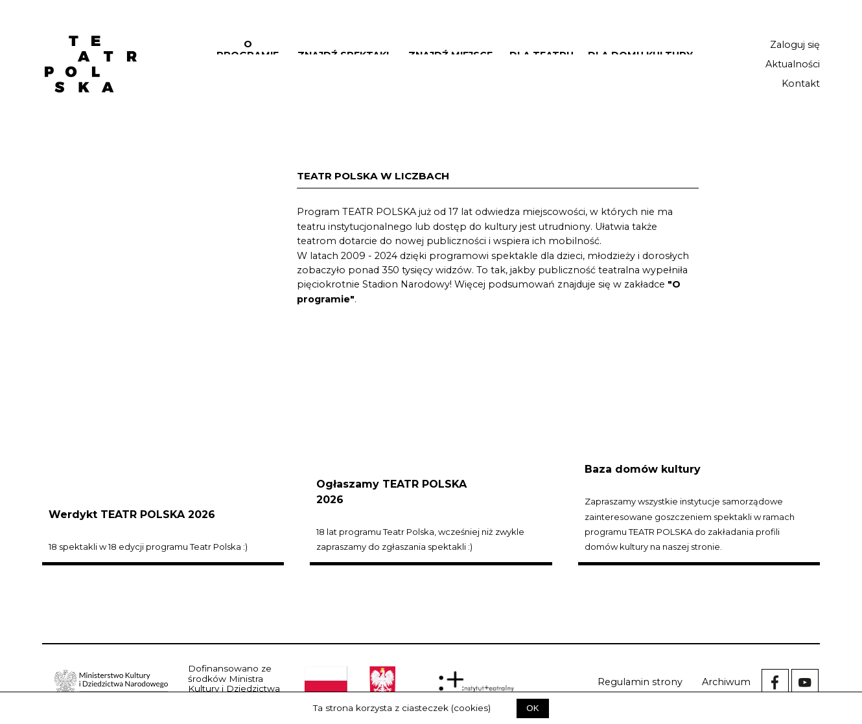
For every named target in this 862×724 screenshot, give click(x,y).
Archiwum (726, 682)
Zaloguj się (795, 45)
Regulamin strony (640, 682)
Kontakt (801, 83)
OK (532, 708)
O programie (247, 49)
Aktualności (792, 64)
